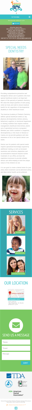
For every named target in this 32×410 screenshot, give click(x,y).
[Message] (16, 356)
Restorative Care (11, 402)
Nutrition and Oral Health (16, 36)
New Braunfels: (12, 20)
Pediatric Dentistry (15, 27)
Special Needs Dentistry (24, 38)
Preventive (28, 401)
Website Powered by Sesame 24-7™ (16, 405)
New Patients (12, 401)
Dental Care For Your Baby (15, 30)
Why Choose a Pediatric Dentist (15, 29)
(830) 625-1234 (20, 20)
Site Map (23, 402)
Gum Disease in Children (16, 33)
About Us (6, 401)
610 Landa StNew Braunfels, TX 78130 (15, 302)
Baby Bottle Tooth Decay (8, 38)
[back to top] (16, 408)
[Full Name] (16, 342)
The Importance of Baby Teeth (16, 32)
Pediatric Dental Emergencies (15, 35)
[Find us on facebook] (16, 13)
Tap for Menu (20, 17)
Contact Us (17, 402)
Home (2, 401)
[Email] (16, 348)
